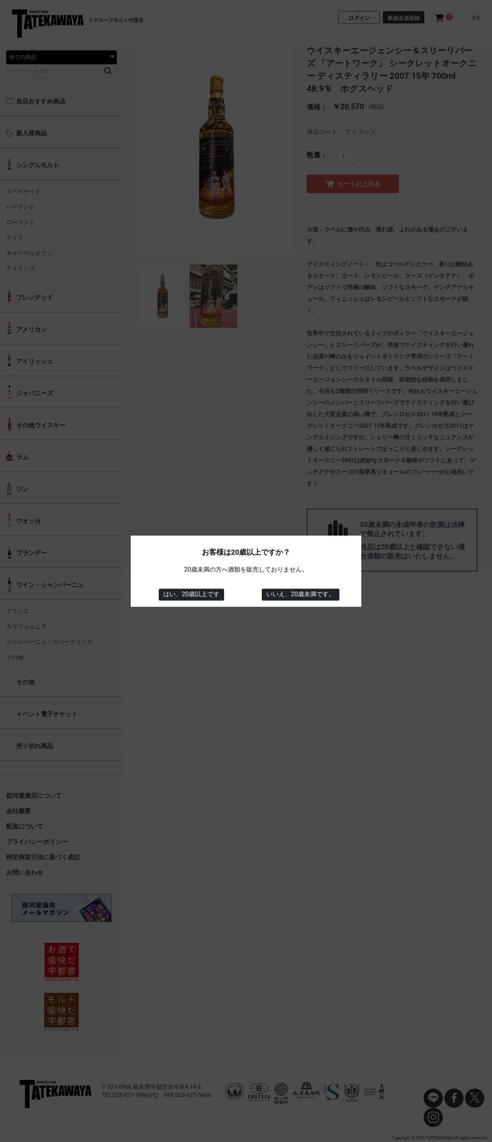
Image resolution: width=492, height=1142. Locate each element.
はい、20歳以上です (191, 594)
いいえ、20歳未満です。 (300, 594)
